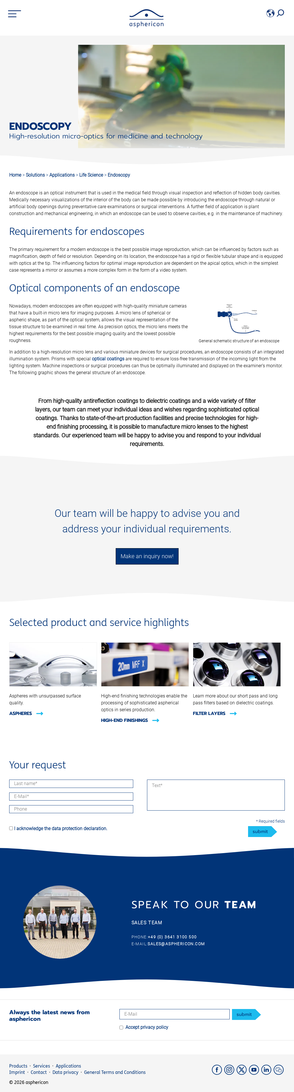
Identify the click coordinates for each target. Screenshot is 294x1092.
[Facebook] (218, 1073)
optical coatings (108, 359)
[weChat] (279, 1073)
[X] (243, 1073)
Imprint (17, 1072)
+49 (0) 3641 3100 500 (172, 937)
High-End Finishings (130, 720)
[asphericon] (146, 26)
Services (41, 1066)
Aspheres (26, 713)
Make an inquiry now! (147, 556)
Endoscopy (119, 175)
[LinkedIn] (267, 1073)
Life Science (91, 175)
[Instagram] (230, 1073)
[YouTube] (255, 1073)
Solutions (36, 175)
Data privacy (65, 1072)
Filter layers (215, 713)
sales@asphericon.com (176, 944)
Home (15, 175)
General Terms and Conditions (115, 1072)
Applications (62, 175)
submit (260, 831)
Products (18, 1066)
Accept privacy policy (146, 1027)
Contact (39, 1072)
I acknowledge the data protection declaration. (60, 828)
